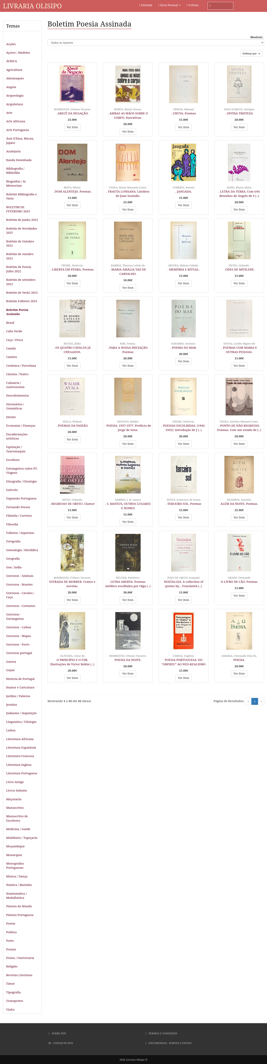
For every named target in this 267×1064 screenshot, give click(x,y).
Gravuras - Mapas (18, 636)
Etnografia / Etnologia (21, 481)
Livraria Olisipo (32, 5)
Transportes (14, 1001)
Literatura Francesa (20, 756)
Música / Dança (17, 876)
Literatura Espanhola (21, 747)
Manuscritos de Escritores (17, 818)
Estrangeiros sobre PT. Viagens (21, 470)
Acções (11, 44)
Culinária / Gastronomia (15, 385)
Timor (10, 983)
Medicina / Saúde (18, 829)
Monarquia (14, 855)
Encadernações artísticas (17, 436)
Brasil (10, 323)
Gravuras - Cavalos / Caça (20, 595)
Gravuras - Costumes (20, 606)
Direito (11, 417)
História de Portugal (20, 679)
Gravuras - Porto (17, 644)
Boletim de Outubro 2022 (20, 243)
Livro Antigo (15, 782)
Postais (11, 949)
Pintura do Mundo (19, 906)
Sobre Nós (57, 1033)
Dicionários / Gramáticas (15, 406)
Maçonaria (13, 799)
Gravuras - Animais (19, 576)
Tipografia (13, 992)
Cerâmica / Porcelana (21, 365)
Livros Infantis (16, 790)
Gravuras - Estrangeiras (15, 616)
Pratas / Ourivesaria (20, 958)
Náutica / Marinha (19, 885)
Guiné (10, 670)
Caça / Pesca (14, 340)
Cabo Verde (14, 331)
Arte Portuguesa (17, 130)
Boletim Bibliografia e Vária (21, 196)
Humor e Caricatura (20, 687)
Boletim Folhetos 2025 (21, 301)
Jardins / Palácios (18, 696)
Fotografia (13, 541)
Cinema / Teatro (17, 374)
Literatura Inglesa (18, 765)
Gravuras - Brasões (19, 584)
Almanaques (15, 78)
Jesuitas (11, 704)
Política (11, 932)
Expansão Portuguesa (21, 498)
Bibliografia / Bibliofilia (15, 170)
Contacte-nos (61, 1043)
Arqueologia (15, 95)
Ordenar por (251, 53)
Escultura (13, 460)
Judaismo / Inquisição (21, 713)
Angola (11, 87)
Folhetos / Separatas (20, 533)
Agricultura (14, 70)
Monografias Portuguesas (15, 865)
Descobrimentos (17, 395)
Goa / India (14, 567)
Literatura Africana (20, 739)
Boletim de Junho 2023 (22, 220)
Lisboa (10, 730)
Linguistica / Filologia (21, 722)
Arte (9, 113)
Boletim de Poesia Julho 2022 (18, 269)
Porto (10, 941)
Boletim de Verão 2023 (22, 292)
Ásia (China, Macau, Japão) (20, 140)
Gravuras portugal (19, 653)
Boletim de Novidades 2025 (21, 230)
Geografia (13, 558)
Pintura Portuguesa (19, 915)
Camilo (11, 348)
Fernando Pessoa (18, 507)
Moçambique (15, 846)
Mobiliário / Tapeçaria (21, 838)
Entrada (145, 5)
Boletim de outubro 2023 (19, 256)
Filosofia (12, 524)
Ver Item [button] (72, 127)
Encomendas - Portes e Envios (168, 1043)
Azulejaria (13, 151)
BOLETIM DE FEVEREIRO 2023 (18, 209)
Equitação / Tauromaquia (15, 449)
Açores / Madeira (18, 52)
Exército (12, 490)
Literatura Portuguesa (21, 773)
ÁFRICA (11, 61)
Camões (11, 357)
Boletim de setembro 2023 (20, 282)
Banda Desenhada (19, 160)
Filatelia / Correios (19, 515)
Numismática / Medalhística (16, 895)
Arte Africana (15, 121)
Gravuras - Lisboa (18, 627)
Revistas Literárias (19, 975)
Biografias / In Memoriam (16, 183)
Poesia (10, 923)
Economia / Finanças (20, 425)
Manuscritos (15, 808)
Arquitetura (14, 104)
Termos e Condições (161, 1033)
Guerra (11, 661)
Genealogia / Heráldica (22, 550)
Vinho (10, 1009)
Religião (11, 966)
